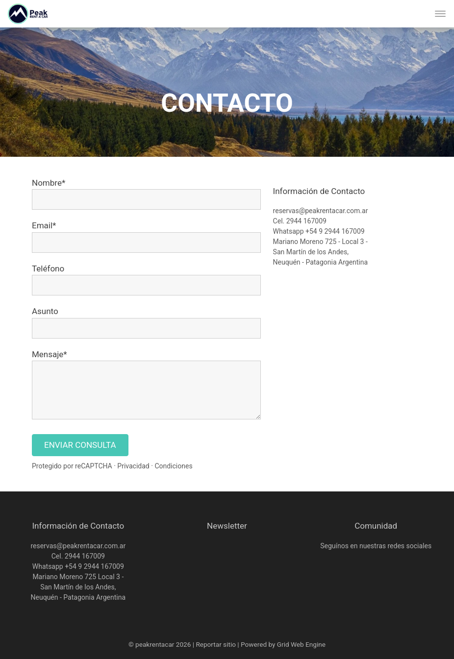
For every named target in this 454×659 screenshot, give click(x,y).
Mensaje (47, 354)
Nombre (47, 183)
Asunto (45, 311)
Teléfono (48, 268)
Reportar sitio (216, 644)
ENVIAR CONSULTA (80, 445)
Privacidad (133, 466)
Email (42, 225)
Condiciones (173, 466)
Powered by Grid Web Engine (283, 644)
